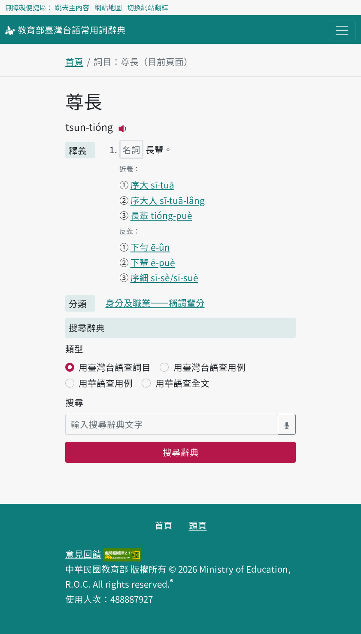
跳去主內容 (72, 7)
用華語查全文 (182, 382)
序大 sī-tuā (152, 184)
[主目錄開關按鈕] (342, 31)
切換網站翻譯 (147, 7)
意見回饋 (83, 553)
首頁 (74, 61)
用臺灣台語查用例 (209, 367)
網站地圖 (108, 7)
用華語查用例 (106, 382)
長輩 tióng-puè (161, 215)
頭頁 (198, 525)
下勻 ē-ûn (150, 246)
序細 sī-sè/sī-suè (164, 277)
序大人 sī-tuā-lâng (167, 200)
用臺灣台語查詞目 (115, 367)
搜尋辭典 (181, 452)
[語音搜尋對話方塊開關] (287, 424)
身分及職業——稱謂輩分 (155, 302)
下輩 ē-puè (152, 262)
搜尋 (74, 402)
